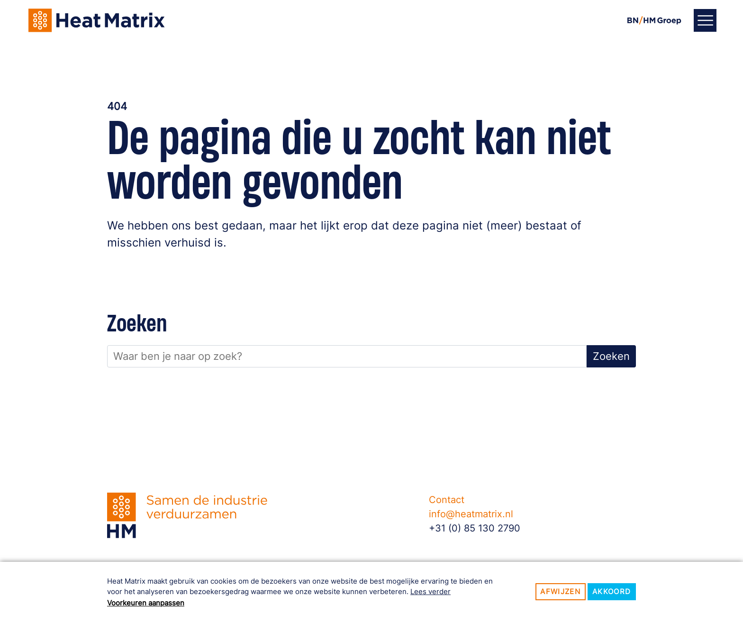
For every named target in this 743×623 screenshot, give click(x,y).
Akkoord (611, 591)
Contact (446, 499)
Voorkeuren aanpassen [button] (145, 602)
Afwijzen (560, 591)
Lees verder (430, 591)
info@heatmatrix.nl (471, 514)
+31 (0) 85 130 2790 (474, 528)
